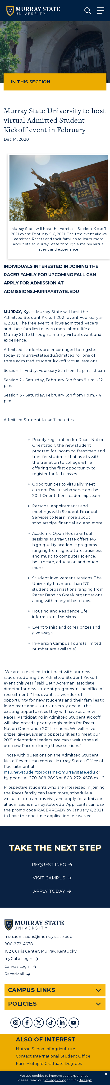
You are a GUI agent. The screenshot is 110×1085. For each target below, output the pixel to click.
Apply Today (49, 891)
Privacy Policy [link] (55, 1080)
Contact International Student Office (53, 1056)
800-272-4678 (19, 944)
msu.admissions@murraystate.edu (39, 936)
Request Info (49, 864)
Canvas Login (18, 966)
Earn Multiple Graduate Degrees (49, 1063)
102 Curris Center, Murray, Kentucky (41, 951)
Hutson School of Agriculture (45, 1049)
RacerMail (14, 974)
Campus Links (31, 989)
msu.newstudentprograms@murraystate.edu (49, 772)
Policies (22, 1003)
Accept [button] (85, 1080)
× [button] (106, 1074)
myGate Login (18, 958)
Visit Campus (49, 878)
